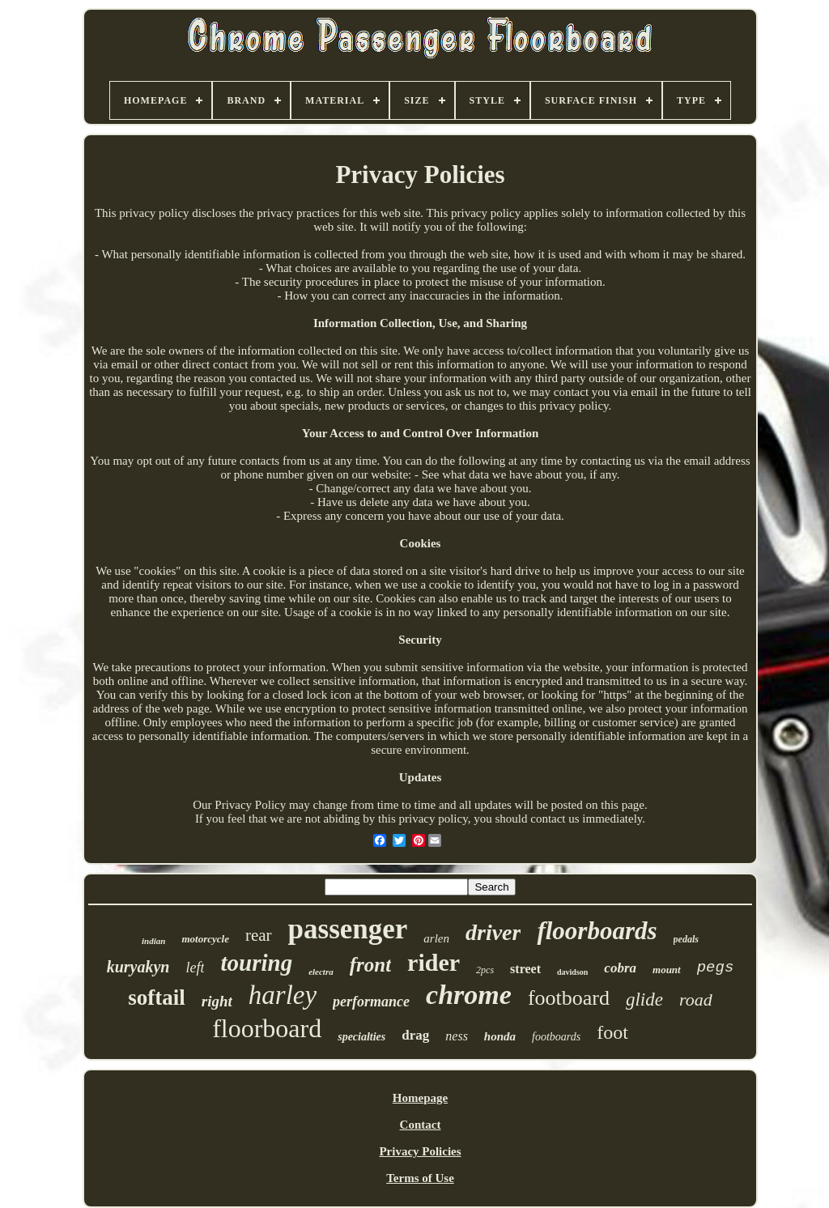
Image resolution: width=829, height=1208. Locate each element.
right (217, 1001)
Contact (420, 1124)
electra (321, 971)
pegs (715, 967)
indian (153, 941)
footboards (556, 1037)
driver (493, 932)
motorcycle (204, 939)
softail (156, 997)
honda (500, 1036)
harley (283, 995)
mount (667, 969)
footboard (569, 998)
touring (256, 963)
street (525, 969)
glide (644, 999)
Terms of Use (420, 1178)
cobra (620, 968)
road (695, 999)
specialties (361, 1037)
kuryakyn (138, 967)
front (370, 965)
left (194, 967)
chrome (469, 995)
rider (433, 962)
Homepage (420, 1097)
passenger (348, 929)
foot (612, 1032)
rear (258, 935)
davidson (572, 972)
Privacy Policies (420, 1151)
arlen (436, 938)
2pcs (485, 970)
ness (456, 1036)
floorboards (597, 931)
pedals (686, 939)
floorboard (266, 1028)
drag (415, 1035)
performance (371, 1001)
